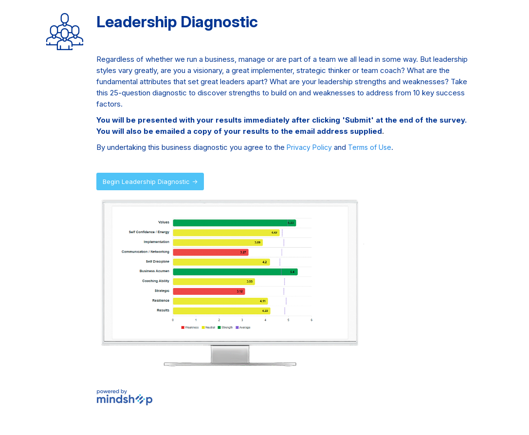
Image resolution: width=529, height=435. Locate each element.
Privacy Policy (309, 147)
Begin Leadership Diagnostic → (150, 181)
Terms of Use (369, 147)
